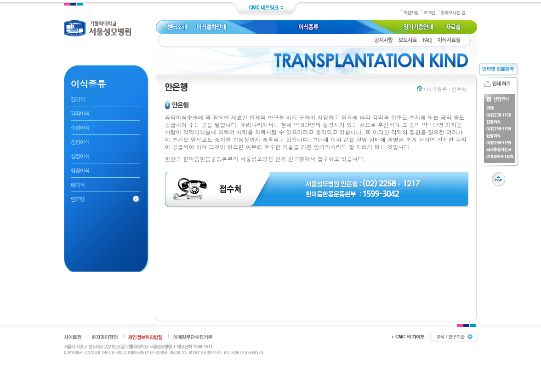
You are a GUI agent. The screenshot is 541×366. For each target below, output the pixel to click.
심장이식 (80, 156)
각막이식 (80, 113)
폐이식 (78, 184)
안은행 (78, 199)
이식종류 (437, 89)
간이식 (78, 99)
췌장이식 (80, 170)
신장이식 (80, 141)
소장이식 (80, 127)
